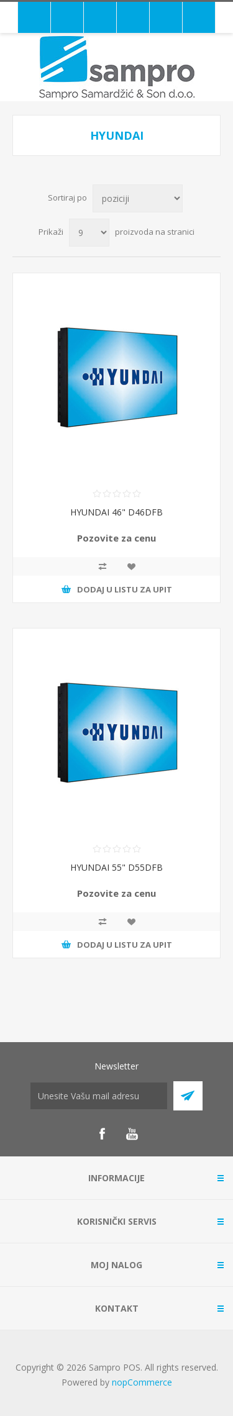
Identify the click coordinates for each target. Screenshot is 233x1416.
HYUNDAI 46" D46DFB (116, 512)
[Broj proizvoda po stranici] (89, 233)
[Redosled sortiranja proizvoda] (138, 198)
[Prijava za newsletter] (98, 1095)
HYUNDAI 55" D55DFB (116, 867)
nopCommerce (142, 1382)
